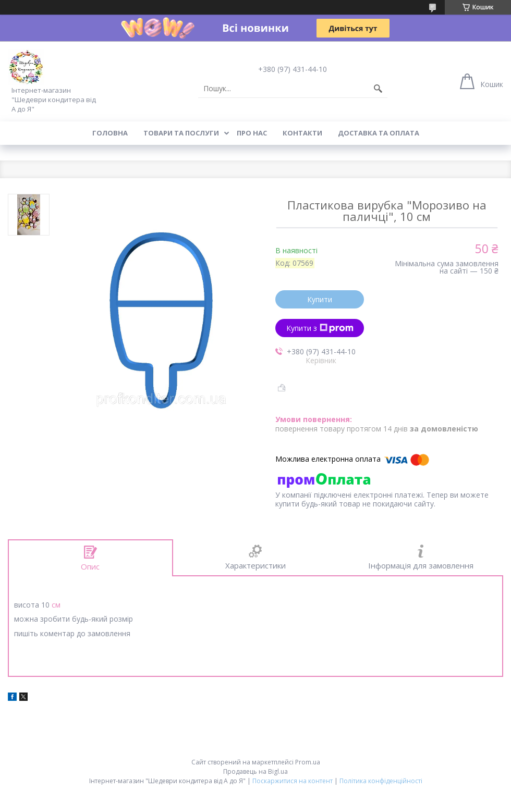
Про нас (252, 133)
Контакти (302, 133)
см (56, 605)
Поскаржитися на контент (292, 780)
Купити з (320, 328)
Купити (319, 299)
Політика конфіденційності (380, 780)
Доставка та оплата (378, 133)
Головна (110, 133)
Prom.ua (307, 762)
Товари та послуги (181, 133)
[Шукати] (378, 88)
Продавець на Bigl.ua (255, 771)
